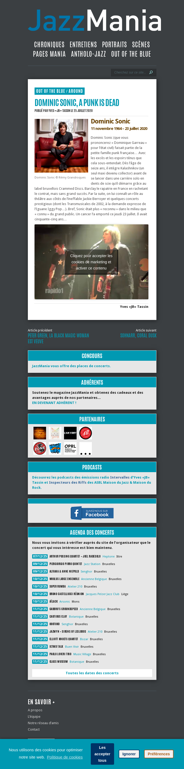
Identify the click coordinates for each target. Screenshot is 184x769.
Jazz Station (92, 564)
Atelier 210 (75, 586)
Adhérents (92, 382)
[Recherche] (130, 72)
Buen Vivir (72, 646)
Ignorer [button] (129, 754)
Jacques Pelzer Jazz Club (102, 594)
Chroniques (49, 44)
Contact (34, 729)
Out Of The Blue (131, 54)
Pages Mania (49, 54)
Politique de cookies (64, 757)
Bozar (84, 639)
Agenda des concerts (92, 532)
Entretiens (83, 44)
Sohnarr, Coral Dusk (138, 335)
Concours (92, 356)
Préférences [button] (159, 754)
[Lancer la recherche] (151, 72)
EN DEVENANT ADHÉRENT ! (54, 403)
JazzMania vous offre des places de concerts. (71, 366)
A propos (35, 710)
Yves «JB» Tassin (59, 110)
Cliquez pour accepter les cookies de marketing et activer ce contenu (91, 261)
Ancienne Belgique (94, 579)
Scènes (141, 44)
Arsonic (64, 601)
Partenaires (92, 419)
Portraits (114, 44)
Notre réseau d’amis (43, 723)
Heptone (109, 556)
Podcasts (92, 467)
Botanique (76, 616)
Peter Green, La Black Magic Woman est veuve (58, 338)
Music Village (82, 654)
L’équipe (34, 717)
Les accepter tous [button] (102, 754)
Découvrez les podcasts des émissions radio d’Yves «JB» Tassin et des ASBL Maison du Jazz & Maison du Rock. (91, 482)
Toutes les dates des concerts (92, 673)
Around (76, 91)
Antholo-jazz (88, 54)
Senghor (86, 571)
